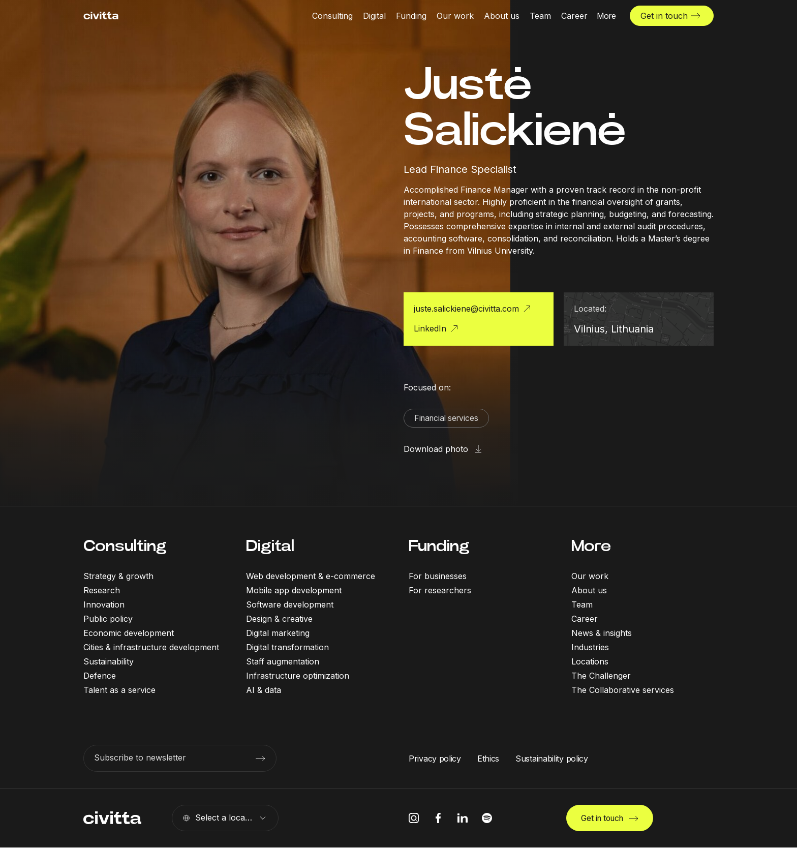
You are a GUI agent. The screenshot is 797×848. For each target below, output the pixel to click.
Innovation (104, 605)
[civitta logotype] (100, 15)
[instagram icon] (414, 818)
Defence (99, 676)
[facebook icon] (438, 818)
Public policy (108, 619)
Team (582, 605)
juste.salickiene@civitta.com (466, 309)
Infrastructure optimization (297, 676)
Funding (439, 546)
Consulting (125, 546)
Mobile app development (294, 591)
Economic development (128, 633)
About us (589, 591)
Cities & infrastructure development (151, 648)
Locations (589, 662)
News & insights (601, 633)
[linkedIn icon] (462, 818)
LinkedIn (430, 328)
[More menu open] (606, 15)
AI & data (263, 690)
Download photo (436, 449)
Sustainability (108, 662)
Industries (590, 648)
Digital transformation (287, 648)
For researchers (440, 591)
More (591, 546)
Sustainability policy (551, 758)
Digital (270, 546)
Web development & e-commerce (310, 576)
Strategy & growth (118, 576)
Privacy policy (435, 758)
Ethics (488, 758)
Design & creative (279, 619)
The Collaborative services (622, 690)
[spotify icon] (487, 818)
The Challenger (601, 676)
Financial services (448, 418)
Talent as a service (119, 690)
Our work (589, 576)
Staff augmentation (282, 662)
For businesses (438, 576)
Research (101, 591)
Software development (289, 605)
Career (584, 619)
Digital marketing (278, 633)
